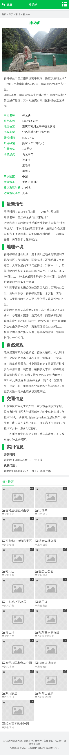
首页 (4, 14)
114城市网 (32, 747)
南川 (17, 14)
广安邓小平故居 (14, 601)
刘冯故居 (9, 693)
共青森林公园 (45, 540)
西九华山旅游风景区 (17, 540)
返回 (7, 4)
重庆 (11, 14)
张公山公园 (44, 571)
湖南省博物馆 (45, 662)
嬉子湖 (41, 601)
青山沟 (8, 632)
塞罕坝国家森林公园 (17, 662)
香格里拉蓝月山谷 (15, 510)
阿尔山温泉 (44, 693)
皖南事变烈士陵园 (15, 723)
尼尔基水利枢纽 (47, 632)
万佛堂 (41, 510)
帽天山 (8, 571)
